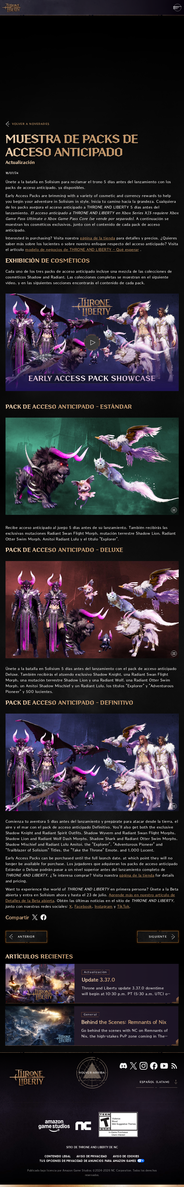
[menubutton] (177, 7)
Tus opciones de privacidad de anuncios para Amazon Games (92, 1161)
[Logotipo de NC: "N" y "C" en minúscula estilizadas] (83, 1126)
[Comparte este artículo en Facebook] (43, 917)
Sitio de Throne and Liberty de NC (92, 1147)
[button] (92, 342)
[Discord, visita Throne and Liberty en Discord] (123, 1066)
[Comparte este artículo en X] (35, 917)
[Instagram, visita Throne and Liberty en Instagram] (143, 1066)
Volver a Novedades (31, 123)
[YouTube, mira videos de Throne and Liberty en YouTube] (164, 1066)
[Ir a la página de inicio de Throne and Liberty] (12, 7)
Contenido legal (58, 1156)
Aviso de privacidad (91, 1156)
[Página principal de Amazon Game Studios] (54, 1126)
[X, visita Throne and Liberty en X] (133, 1066)
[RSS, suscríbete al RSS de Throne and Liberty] (174, 1066)
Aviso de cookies (126, 1156)
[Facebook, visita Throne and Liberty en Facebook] (154, 1066)
